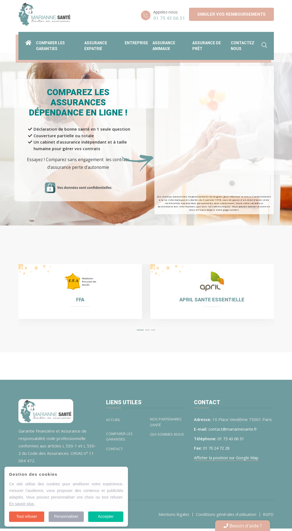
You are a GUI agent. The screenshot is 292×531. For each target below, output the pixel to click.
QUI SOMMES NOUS (162, 439)
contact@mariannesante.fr (233, 431)
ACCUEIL (114, 422)
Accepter (106, 516)
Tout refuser (26, 516)
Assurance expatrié (95, 43)
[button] (140, 332)
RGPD (268, 516)
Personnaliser (66, 516)
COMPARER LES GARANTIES (120, 439)
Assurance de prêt (206, 43)
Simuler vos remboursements (231, 14)
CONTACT (115, 452)
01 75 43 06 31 (169, 18)
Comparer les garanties (50, 43)
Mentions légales (171, 516)
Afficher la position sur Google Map (227, 460)
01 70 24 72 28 (217, 450)
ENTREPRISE (136, 40)
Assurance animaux (163, 43)
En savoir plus (21, 504)
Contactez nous (242, 43)
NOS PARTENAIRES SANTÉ (167, 424)
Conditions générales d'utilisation (224, 516)
